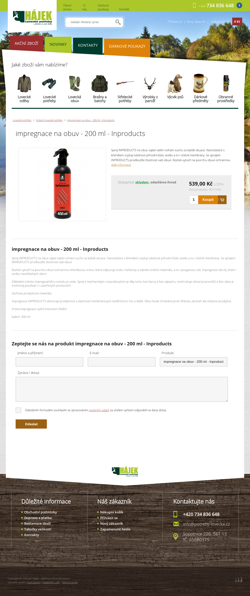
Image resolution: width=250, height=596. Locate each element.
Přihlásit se (175, 21)
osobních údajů (99, 410)
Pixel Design (33, 582)
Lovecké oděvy (24, 99)
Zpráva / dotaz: (29, 372)
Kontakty (31, 535)
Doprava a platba (38, 518)
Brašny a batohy (100, 99)
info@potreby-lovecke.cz (206, 524)
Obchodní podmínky (40, 512)
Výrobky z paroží (150, 99)
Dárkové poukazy (103, 7)
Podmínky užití (51, 582)
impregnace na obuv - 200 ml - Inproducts (90, 120)
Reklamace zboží (37, 523)
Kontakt (124, 9)
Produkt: (168, 353)
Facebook (239, 5)
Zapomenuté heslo (115, 529)
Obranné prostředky (225, 99)
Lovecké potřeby (49, 99)
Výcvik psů (175, 97)
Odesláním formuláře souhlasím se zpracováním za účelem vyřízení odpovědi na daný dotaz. (91, 410)
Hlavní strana (67, 7)
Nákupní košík (111, 512)
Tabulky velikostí (37, 529)
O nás (84, 7)
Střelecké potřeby (125, 99)
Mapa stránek (70, 582)
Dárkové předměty (200, 99)
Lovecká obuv (74, 99)
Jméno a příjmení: (30, 353)
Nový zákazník (196, 21)
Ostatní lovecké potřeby (49, 120)
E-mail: (94, 353)
